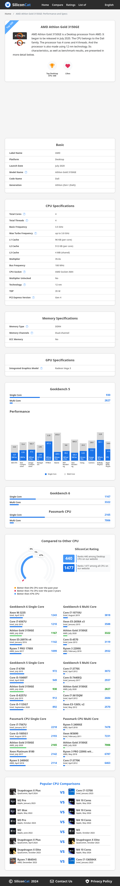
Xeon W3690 (70, 733)
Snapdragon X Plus (29, 790)
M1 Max (22, 810)
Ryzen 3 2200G (72, 648)
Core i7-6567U (18, 621)
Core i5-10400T (19, 677)
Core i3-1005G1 (19, 733)
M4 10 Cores (83, 800)
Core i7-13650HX (86, 859)
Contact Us (63, 881)
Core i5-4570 (70, 639)
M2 (19, 830)
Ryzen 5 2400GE (19, 760)
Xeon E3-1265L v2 (73, 704)
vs (62, 791)
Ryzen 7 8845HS (27, 859)
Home (45, 5)
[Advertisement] (60, 110)
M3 (78, 830)
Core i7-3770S (71, 668)
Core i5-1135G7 (19, 704)
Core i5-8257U (18, 695)
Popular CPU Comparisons (60, 784)
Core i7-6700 (17, 668)
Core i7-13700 (84, 790)
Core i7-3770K (71, 760)
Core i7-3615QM (72, 695)
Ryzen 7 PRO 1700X (21, 648)
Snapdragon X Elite (88, 840)
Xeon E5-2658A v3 (74, 621)
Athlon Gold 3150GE (22, 630)
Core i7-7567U (18, 724)
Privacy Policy (101, 881)
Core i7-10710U (72, 612)
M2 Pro (22, 800)
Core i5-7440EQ (72, 677)
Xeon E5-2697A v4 (20, 639)
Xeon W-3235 (18, 612)
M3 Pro (22, 820)
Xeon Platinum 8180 (22, 751)
